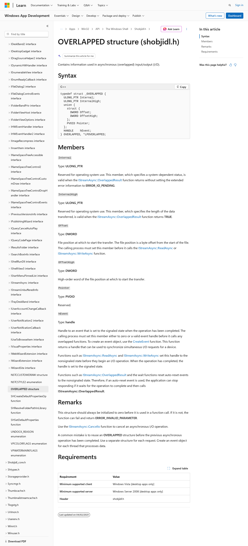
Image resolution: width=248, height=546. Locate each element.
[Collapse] (47, 26)
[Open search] (230, 5)
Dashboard (234, 15)
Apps (72, 29)
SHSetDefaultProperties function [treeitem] (25, 409)
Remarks (206, 46)
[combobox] (26, 34)
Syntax (205, 36)
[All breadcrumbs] (61, 29)
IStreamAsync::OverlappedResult (100, 180)
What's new (215, 15)
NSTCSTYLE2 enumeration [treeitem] (26, 368)
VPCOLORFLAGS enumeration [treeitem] (29, 430)
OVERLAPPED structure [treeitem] (25, 375)
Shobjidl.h (140, 29)
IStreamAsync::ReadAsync (155, 248)
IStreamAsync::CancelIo (84, 426)
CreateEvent (141, 341)
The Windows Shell (117, 29)
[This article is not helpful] (235, 64)
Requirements (209, 51)
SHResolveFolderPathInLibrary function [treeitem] (28, 397)
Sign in (239, 5)
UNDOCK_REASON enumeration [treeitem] (22, 420)
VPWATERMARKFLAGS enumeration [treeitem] (24, 439)
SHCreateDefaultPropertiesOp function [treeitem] (28, 385)
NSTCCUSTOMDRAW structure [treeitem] (29, 361)
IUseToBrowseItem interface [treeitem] (27, 326)
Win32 (85, 29)
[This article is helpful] (230, 64)
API (98, 29)
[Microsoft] (7, 5)
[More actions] (186, 29)
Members (207, 41)
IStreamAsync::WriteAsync (75, 253)
